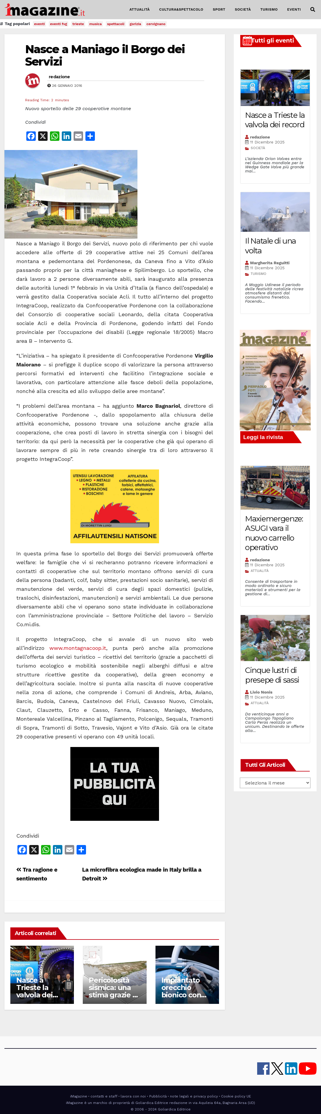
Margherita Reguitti (270, 263)
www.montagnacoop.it (77, 648)
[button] (312, 9)
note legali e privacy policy (194, 1096)
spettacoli (115, 24)
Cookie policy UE (236, 1096)
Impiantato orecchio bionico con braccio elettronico (181, 995)
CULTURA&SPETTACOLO (181, 9)
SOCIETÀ (243, 9)
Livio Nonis (261, 692)
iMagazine (78, 1096)
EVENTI (294, 9)
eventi (39, 24)
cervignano (156, 24)
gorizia (135, 24)
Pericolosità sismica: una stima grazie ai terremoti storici (113, 995)
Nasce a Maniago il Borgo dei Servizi (105, 55)
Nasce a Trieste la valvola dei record (34, 991)
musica (95, 24)
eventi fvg (58, 24)
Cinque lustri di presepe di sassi (272, 675)
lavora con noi (133, 1096)
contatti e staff (103, 1096)
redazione (59, 76)
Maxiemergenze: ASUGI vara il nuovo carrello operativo (274, 533)
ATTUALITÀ (139, 9)
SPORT (219, 9)
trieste (78, 24)
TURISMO (269, 9)
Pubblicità (158, 1096)
